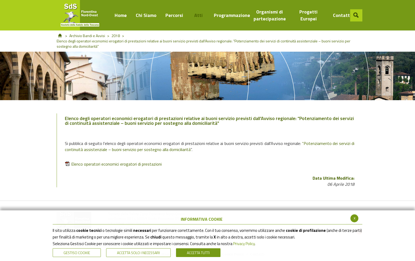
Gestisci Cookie (77, 252)
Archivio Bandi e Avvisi (87, 35)
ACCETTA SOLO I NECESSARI (138, 252)
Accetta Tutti (198, 252)
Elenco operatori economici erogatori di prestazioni (113, 164)
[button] (356, 15)
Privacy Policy (244, 244)
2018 (115, 35)
